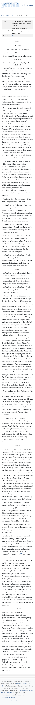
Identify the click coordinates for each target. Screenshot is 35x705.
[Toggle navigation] (3, 11)
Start (2, 15)
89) (21, 553)
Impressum (22, 701)
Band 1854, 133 (11, 15)
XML (13, 36)
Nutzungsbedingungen (8, 697)
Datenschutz (13, 701)
